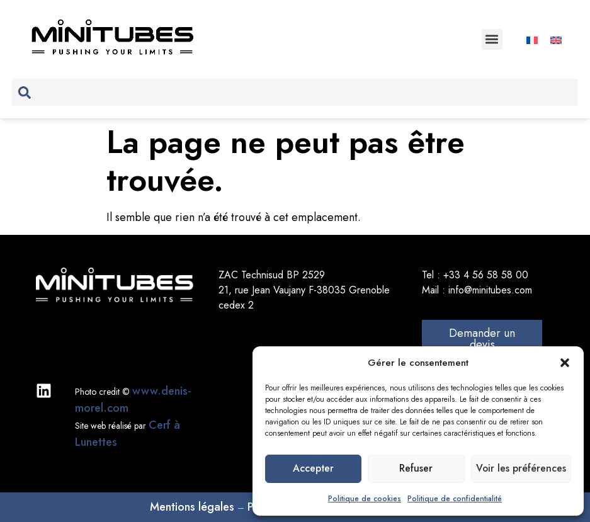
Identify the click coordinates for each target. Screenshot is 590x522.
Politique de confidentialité (454, 498)
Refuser (414, 469)
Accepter (312, 469)
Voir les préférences (519, 469)
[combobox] (294, 92)
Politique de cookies (364, 498)
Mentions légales (192, 507)
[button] (565, 362)
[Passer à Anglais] (556, 39)
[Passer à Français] (532, 39)
